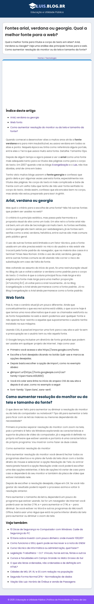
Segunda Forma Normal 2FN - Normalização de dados (41, 576)
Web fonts (16, 122)
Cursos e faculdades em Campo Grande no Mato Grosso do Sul (46, 558)
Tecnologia (50, 58)
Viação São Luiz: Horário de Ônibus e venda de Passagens (42, 581)
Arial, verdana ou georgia (24, 117)
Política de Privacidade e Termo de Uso (66, 599)
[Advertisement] (47, 86)
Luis (75, 164)
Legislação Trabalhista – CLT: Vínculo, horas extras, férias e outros (48, 553)
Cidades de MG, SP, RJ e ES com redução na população (41, 571)
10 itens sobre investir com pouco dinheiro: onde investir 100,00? (47, 538)
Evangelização (60, 164)
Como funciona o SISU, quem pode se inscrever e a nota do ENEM (47, 543)
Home (41, 58)
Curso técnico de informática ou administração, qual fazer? (44, 548)
